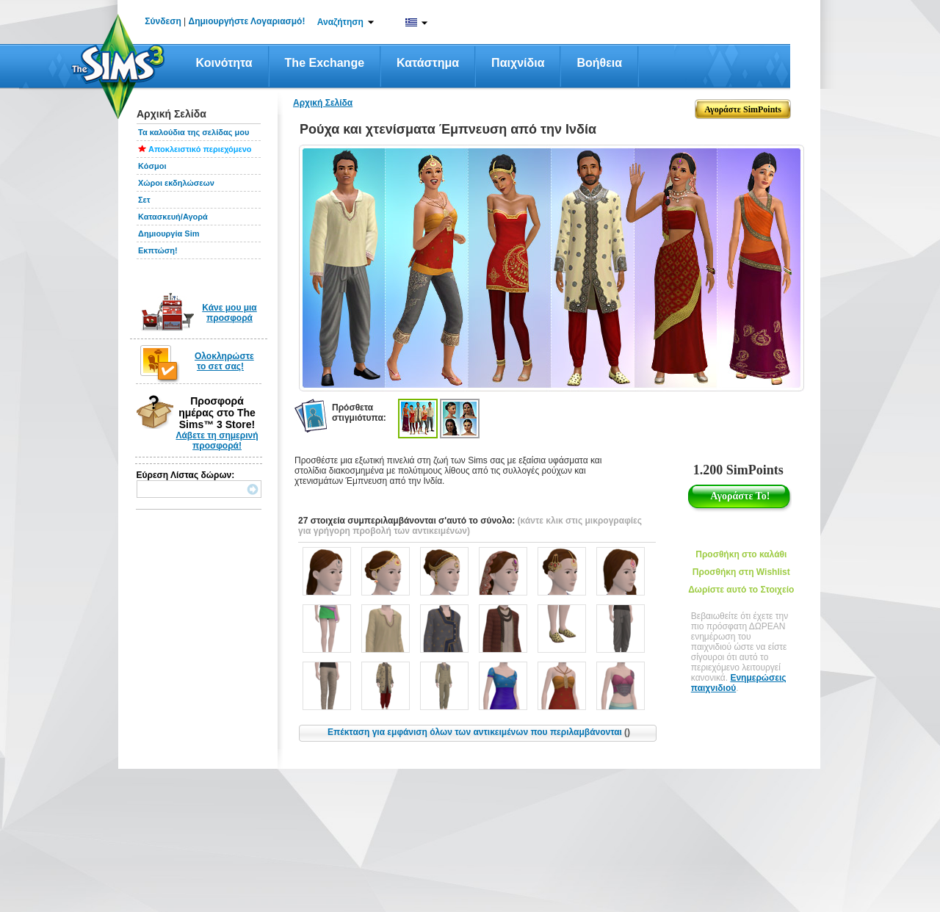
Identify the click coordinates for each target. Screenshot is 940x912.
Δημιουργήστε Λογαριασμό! (247, 21)
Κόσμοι (152, 166)
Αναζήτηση (340, 22)
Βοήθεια (599, 63)
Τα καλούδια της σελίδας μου (193, 132)
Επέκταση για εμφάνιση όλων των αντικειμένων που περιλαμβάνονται (479, 732)
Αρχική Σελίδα (322, 103)
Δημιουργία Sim (169, 233)
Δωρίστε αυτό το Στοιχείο (741, 590)
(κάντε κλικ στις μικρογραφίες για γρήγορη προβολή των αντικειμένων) (470, 525)
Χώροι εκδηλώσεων (176, 182)
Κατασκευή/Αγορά (173, 216)
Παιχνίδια (517, 63)
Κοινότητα (224, 63)
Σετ (144, 199)
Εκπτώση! (158, 250)
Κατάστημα (428, 63)
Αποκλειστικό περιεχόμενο (200, 149)
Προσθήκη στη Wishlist (741, 572)
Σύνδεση (163, 21)
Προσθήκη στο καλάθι (741, 554)
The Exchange (324, 63)
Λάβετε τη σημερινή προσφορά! (217, 440)
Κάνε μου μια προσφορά (229, 313)
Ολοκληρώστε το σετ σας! (224, 361)
